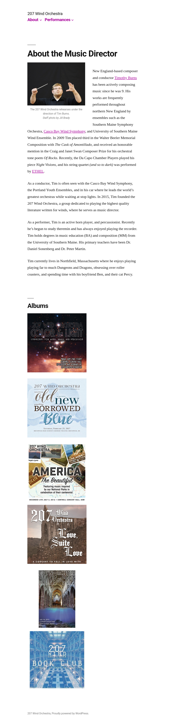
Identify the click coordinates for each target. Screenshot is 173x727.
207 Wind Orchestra (45, 13)
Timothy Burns (125, 77)
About (32, 19)
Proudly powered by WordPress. (70, 713)
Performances (57, 19)
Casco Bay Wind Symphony (64, 131)
